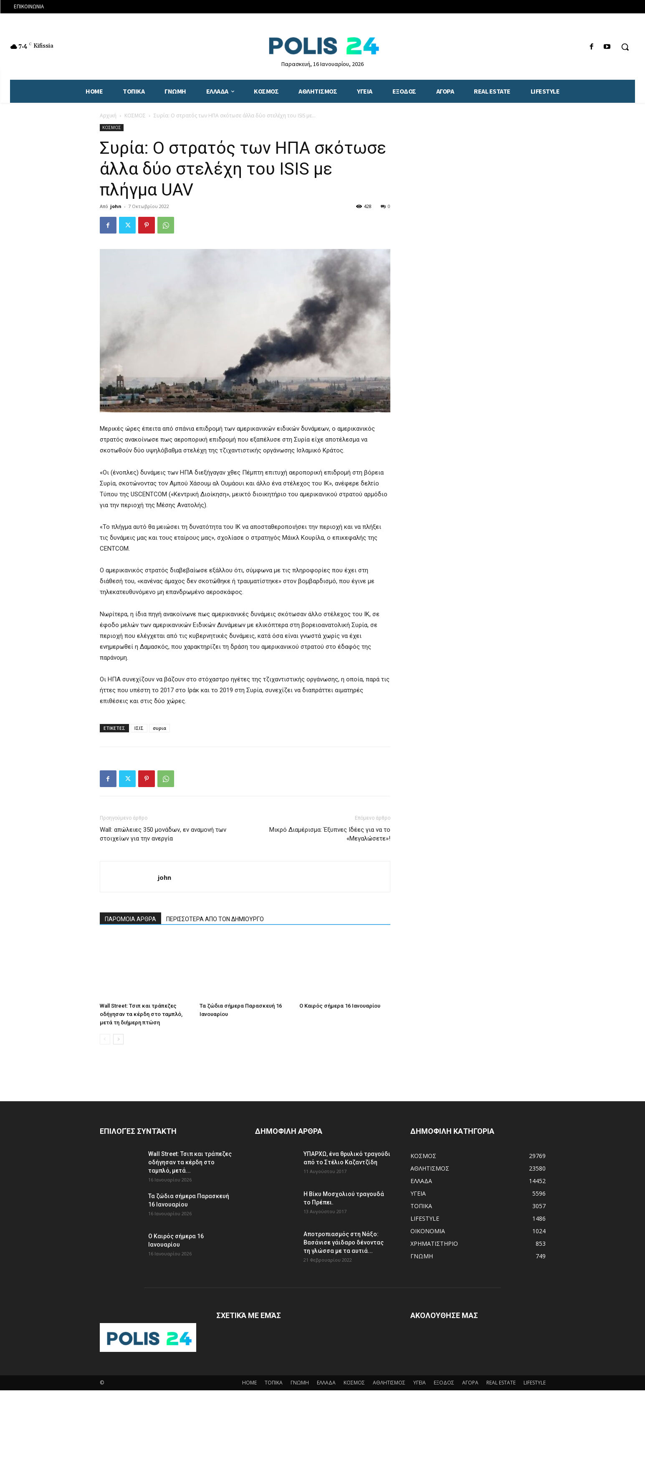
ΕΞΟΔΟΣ (444, 1382)
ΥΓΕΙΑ (419, 1382)
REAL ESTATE (501, 1382)
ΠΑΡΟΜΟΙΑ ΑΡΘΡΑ (130, 919)
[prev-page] (105, 1039)
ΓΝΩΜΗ (300, 1382)
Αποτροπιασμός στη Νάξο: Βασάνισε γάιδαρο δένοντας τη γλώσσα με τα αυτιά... (344, 1242)
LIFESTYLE (535, 1382)
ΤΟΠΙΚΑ (274, 1382)
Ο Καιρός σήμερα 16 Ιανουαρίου (339, 1006)
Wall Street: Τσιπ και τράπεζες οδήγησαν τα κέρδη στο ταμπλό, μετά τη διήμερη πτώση (141, 1014)
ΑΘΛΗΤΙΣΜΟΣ (389, 1382)
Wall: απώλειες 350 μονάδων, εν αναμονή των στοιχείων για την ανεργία (163, 834)
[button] (625, 47)
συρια (159, 728)
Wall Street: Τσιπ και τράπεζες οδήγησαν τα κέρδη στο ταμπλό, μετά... (190, 1162)
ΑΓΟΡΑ (470, 1382)
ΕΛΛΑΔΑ (326, 1382)
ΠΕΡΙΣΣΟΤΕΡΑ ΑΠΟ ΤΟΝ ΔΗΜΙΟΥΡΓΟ (215, 919)
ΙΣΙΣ (139, 728)
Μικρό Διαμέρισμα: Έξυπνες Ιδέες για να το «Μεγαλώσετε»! (329, 834)
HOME (249, 1382)
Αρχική (108, 115)
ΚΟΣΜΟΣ (135, 115)
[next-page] (118, 1039)
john (115, 206)
